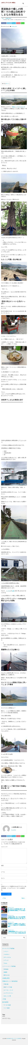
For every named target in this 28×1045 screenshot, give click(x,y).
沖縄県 (5, 972)
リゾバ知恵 (7, 1008)
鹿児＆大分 (7, 975)
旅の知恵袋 (5, 1002)
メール (3, 872)
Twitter (8, 23)
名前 (2, 865)
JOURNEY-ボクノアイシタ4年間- (14, 1038)
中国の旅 (6, 984)
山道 (13, 590)
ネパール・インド (8, 990)
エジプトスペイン (8, 993)
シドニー (6, 951)
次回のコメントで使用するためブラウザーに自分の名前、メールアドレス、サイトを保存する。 (13, 888)
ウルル (5, 963)
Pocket (18, 23)
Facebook (4, 23)
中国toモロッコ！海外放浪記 (10, 981)
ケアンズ (6, 960)
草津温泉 (6, 969)
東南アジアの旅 (8, 987)
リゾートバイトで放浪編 (8, 966)
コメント (4, 846)
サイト (3, 878)
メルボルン (7, 954)
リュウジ (13, 830)
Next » (23, 898)
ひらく (7, 83)
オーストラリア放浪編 (8, 948)
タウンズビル (7, 957)
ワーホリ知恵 (7, 1005)
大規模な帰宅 (14, 26)
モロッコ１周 (7, 996)
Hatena (13, 23)
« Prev (4, 898)
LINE (22, 23)
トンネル (8, 590)
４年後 (4, 999)
